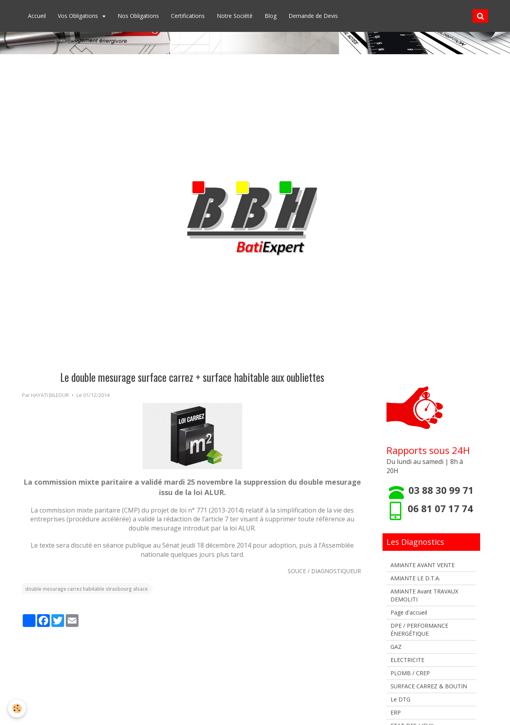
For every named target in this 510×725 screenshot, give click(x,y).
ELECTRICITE (407, 660)
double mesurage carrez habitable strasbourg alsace (86, 589)
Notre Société (235, 16)
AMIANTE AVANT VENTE (422, 565)
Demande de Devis (313, 16)
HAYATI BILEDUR (50, 395)
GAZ (396, 646)
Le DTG (400, 699)
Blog (271, 16)
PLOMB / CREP (410, 673)
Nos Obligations (138, 16)
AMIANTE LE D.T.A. (415, 578)
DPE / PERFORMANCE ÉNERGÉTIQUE (419, 629)
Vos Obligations (79, 16)
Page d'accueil (408, 612)
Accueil (37, 16)
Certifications (188, 16)
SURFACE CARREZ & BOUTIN (428, 686)
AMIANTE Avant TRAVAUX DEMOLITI (424, 595)
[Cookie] (17, 708)
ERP (395, 712)
